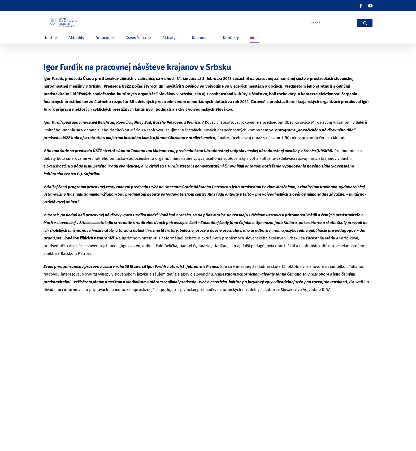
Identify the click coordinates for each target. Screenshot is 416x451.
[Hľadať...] (331, 23)
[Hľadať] (364, 23)
